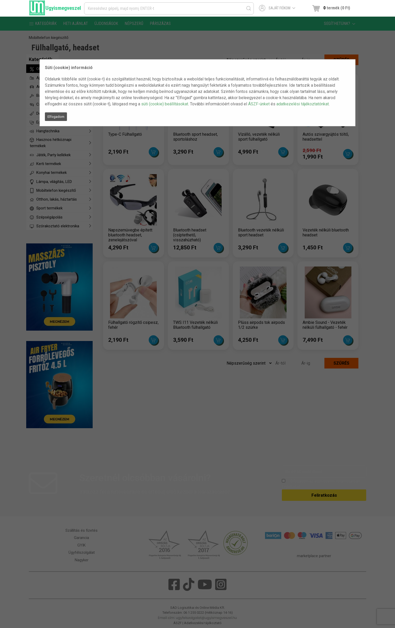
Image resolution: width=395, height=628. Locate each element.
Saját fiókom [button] (277, 8)
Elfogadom (55, 117)
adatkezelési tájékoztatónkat (302, 103)
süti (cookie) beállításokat (164, 103)
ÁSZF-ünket (259, 103)
